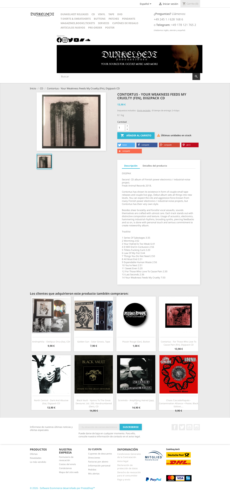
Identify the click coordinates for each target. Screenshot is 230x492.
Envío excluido (144, 110)
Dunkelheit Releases (74, 14)
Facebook (175, 427)
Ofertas (34, 453)
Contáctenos (65, 468)
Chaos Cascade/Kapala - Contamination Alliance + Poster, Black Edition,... (178, 403)
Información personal (99, 465)
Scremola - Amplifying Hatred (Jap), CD (136, 402)
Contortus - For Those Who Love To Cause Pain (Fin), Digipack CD (178, 343)
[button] (126, 145)
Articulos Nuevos (73, 27)
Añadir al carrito (136, 136)
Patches (114, 18)
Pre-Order (95, 27)
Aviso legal (122, 461)
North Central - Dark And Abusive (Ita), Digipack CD (51, 402)
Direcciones (94, 457)
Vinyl (101, 14)
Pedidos (92, 469)
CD (93, 14)
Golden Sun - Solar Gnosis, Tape (93, 341)
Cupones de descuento (100, 453)
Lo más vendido (38, 461)
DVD (120, 14)
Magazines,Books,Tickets (78, 23)
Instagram (197, 427)
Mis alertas (94, 473)
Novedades (35, 457)
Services (103, 23)
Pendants (128, 18)
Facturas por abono (98, 461)
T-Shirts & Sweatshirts (76, 18)
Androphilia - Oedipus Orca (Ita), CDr (51, 341)
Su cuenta (95, 449)
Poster (110, 27)
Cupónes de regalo (125, 23)
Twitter (182, 427)
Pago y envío (123, 479)
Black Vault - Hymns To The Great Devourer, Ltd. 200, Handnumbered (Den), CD (94, 403)
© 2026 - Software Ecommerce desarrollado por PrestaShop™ (62, 488)
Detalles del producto (155, 165)
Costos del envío (67, 464)
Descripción (131, 165)
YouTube (189, 427)
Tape (111, 14)
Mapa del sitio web (69, 472)
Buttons (99, 18)
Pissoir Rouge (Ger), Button (136, 341)
